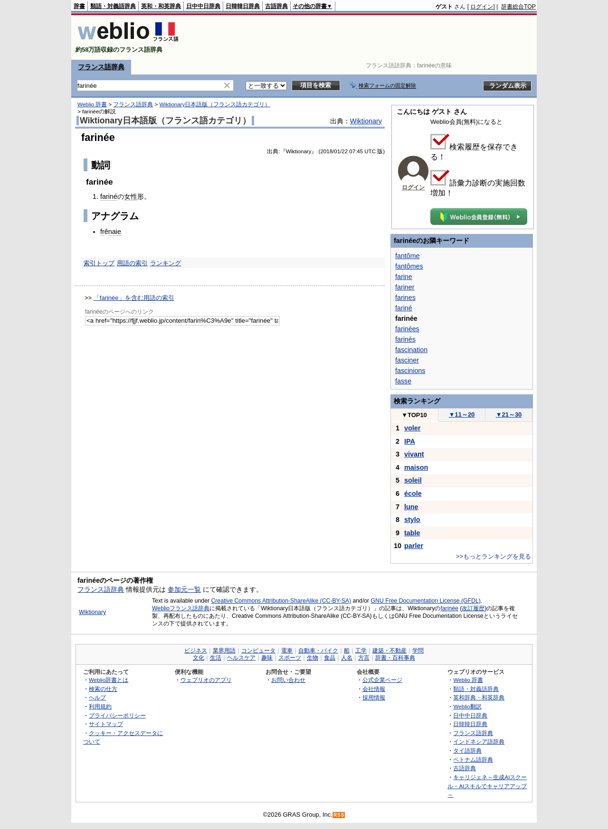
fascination (411, 350)
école (413, 493)
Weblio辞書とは (108, 680)
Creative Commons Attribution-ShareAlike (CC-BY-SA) (281, 600)
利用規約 (100, 706)
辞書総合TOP (518, 6)
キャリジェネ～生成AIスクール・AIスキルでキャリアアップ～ (487, 786)
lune (411, 507)
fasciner (407, 360)
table (412, 533)
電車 (287, 650)
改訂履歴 (473, 608)
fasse (403, 381)
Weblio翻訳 (467, 706)
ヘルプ (97, 697)
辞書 (79, 6)
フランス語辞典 (101, 67)
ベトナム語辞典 (473, 759)
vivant (414, 454)
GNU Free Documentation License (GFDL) (426, 600)
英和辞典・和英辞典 (478, 697)
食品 (329, 658)
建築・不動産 (389, 650)
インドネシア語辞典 (478, 741)
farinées (407, 329)
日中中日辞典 (203, 6)
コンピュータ (258, 650)
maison (416, 467)
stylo (412, 519)
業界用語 (224, 650)
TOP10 (414, 415)
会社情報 (373, 689)
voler (412, 428)
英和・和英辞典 (161, 6)
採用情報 (373, 697)
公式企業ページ (382, 680)
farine (403, 276)
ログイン (481, 6)
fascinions (410, 370)
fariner (404, 287)
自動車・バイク (318, 650)
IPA (409, 441)
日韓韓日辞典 (243, 6)
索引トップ (99, 263)
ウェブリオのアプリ (206, 680)
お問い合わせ (288, 680)
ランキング (165, 263)
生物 (312, 658)
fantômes (409, 266)
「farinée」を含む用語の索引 (134, 297)
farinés (405, 339)
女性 (130, 196)
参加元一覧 (184, 589)
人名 (346, 658)
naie (114, 231)
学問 (418, 650)
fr (102, 231)
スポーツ (289, 658)
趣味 (267, 658)
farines (405, 297)
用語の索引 (132, 263)
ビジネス (195, 650)
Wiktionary (366, 121)
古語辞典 (276, 6)
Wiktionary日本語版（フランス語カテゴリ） (214, 104)
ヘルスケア (241, 658)
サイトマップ (106, 724)
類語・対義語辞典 (113, 6)
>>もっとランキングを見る (493, 556)
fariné (108, 196)
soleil (413, 480)
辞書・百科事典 (395, 658)
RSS (339, 815)
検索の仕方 (103, 689)
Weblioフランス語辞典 (180, 608)
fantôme (407, 256)
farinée (449, 608)
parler (413, 546)
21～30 (509, 414)
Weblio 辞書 (92, 104)
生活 (215, 658)
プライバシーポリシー (117, 715)
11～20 (462, 414)
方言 (364, 658)
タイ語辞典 (467, 750)
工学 (361, 650)
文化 (198, 658)
